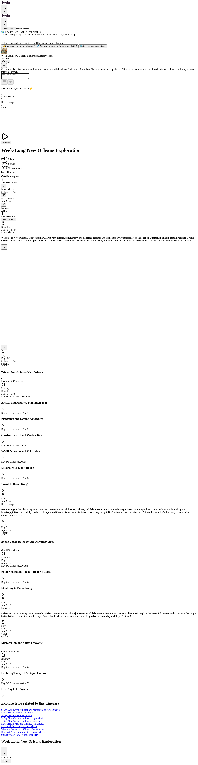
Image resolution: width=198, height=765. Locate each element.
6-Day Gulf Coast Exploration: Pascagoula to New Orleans (30, 710)
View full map (8, 220)
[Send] (10, 82)
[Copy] (5, 61)
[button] (99, 52)
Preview (6, 143)
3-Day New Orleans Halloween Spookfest (22, 719)
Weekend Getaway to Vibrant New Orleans (22, 730)
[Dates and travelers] (4, 82)
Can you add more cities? (93, 46)
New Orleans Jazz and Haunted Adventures (22, 724)
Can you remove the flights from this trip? (57, 46)
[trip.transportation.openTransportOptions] (3, 187)
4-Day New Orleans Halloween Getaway (21, 722)
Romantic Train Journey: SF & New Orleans (23, 733)
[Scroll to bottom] (4, 65)
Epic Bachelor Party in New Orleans (19, 727)
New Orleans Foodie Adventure (17, 713)
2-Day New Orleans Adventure (16, 716)
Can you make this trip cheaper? (18, 46)
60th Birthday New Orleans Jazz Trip (19, 735)
